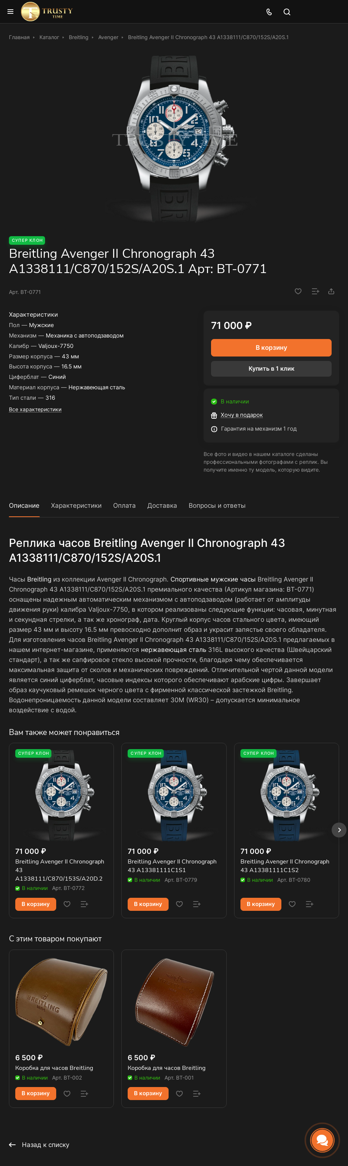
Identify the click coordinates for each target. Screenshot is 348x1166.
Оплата (124, 505)
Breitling (39, 579)
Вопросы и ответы (217, 505)
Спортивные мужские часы (213, 579)
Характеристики (76, 505)
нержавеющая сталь (173, 649)
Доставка (162, 505)
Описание (24, 505)
